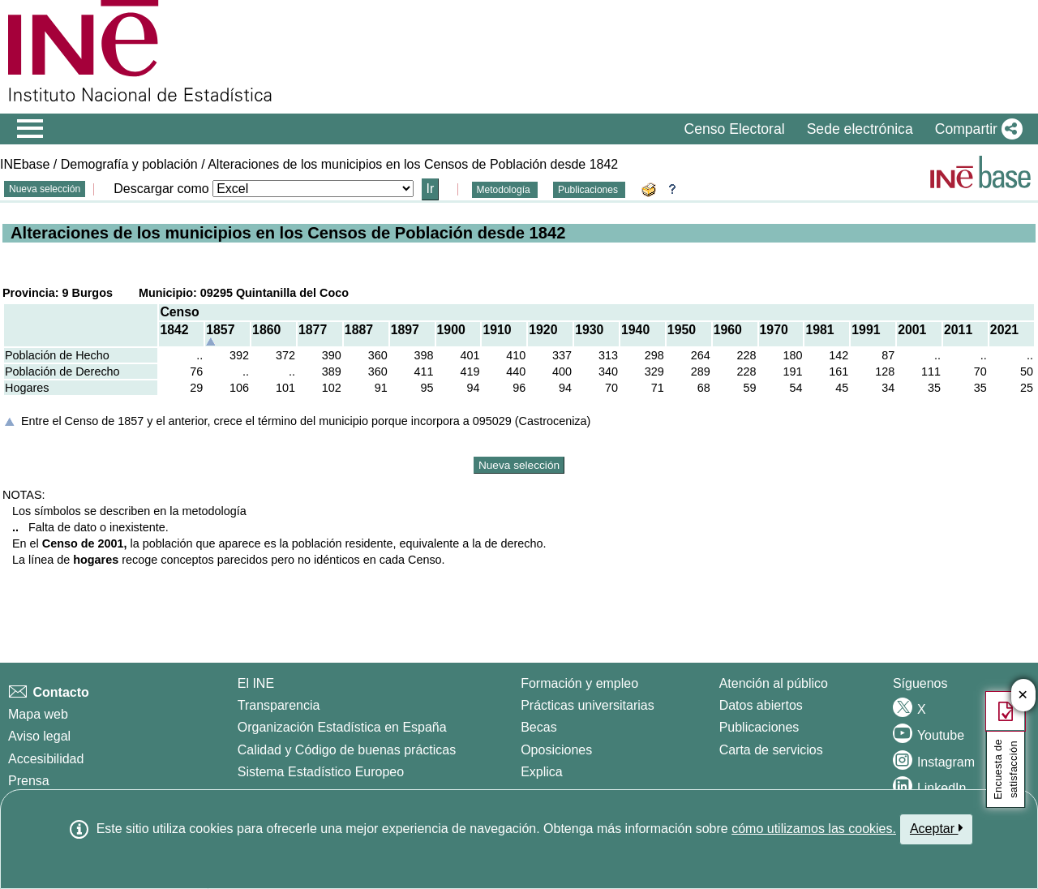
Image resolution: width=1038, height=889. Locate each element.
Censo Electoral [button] (734, 129)
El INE (256, 683)
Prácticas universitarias (587, 705)
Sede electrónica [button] (860, 129)
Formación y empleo (579, 683)
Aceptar (936, 828)
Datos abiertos (761, 705)
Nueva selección (44, 189)
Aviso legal (39, 736)
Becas (538, 727)
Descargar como (161, 188)
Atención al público (773, 683)
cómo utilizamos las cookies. (813, 828)
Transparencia (279, 705)
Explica (542, 772)
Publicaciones (589, 189)
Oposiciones (556, 750)
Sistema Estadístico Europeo (321, 772)
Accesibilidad (46, 759)
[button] (976, 129)
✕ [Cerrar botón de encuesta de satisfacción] (1023, 695)
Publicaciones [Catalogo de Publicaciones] (759, 727)
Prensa (28, 781)
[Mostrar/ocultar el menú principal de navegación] (30, 129)
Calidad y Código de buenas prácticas (347, 750)
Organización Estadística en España (342, 727)
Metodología (505, 189)
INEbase (24, 164)
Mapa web (38, 714)
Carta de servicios (771, 750)
